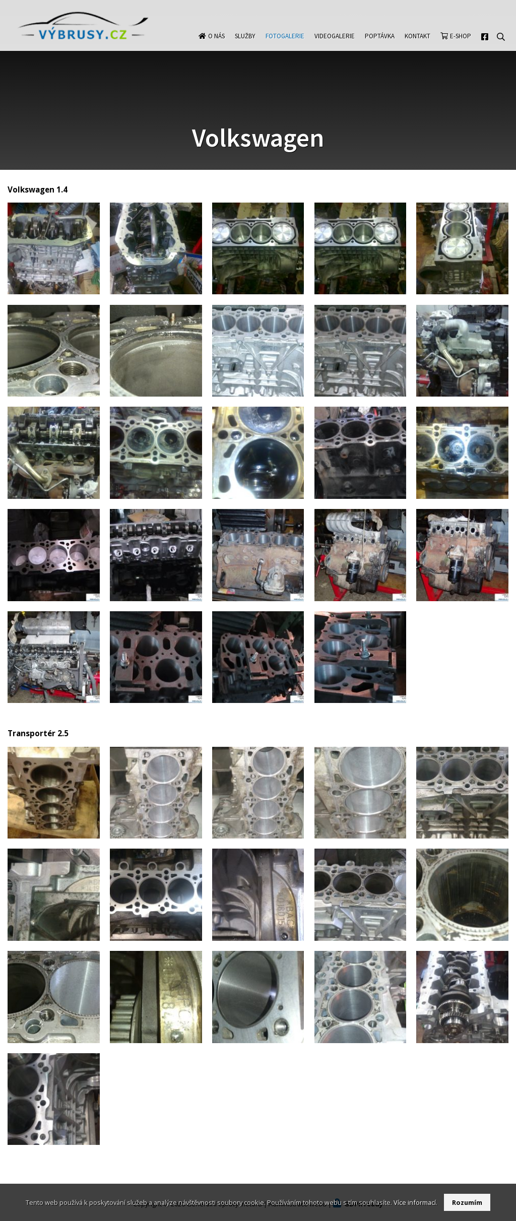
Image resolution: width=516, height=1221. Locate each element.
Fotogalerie (285, 45)
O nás (216, 45)
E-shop (460, 45)
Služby (245, 45)
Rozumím (467, 1202)
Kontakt (417, 45)
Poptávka (380, 45)
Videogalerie (334, 45)
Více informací (415, 1202)
